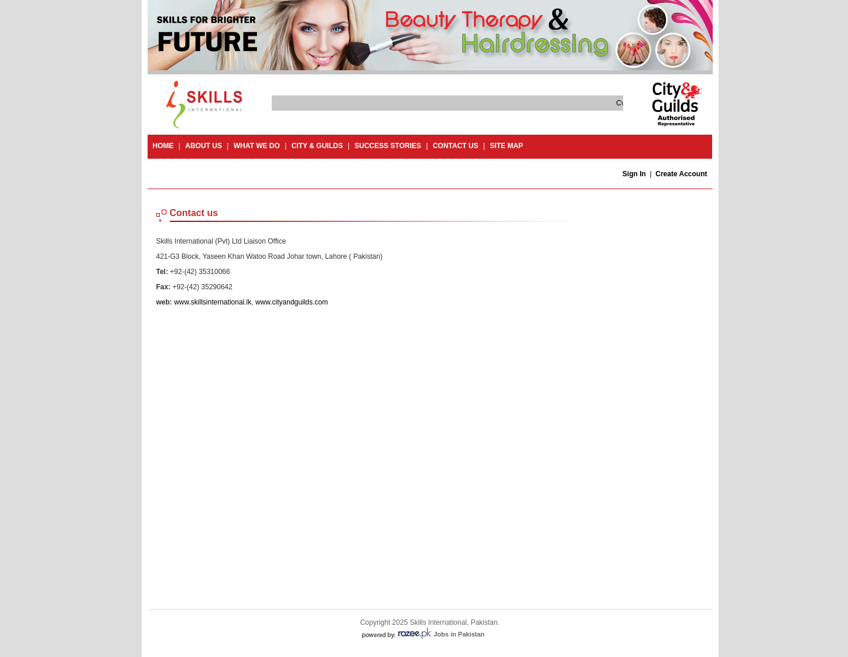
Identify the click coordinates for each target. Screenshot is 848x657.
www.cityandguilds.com (291, 302)
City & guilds (317, 146)
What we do (257, 146)
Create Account (681, 174)
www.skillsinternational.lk (212, 302)
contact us (455, 146)
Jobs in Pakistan (459, 634)
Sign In (634, 174)
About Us (203, 146)
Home (163, 146)
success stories (387, 146)
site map (506, 146)
